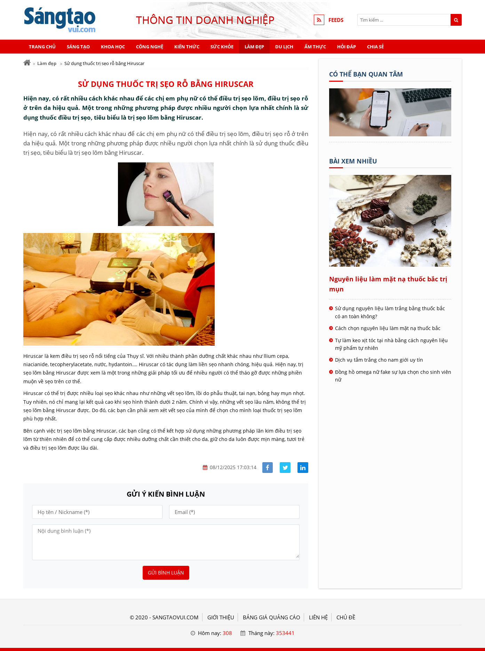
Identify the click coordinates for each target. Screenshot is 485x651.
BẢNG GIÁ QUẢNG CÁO (271, 617)
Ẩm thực (315, 46)
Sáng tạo (78, 46)
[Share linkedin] (302, 467)
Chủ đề (345, 617)
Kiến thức (186, 46)
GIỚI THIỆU (220, 617)
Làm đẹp (254, 46)
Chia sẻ (375, 46)
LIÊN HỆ (318, 617)
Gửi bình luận (166, 572)
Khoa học (113, 46)
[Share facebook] (267, 467)
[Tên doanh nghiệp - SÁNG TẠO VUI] (390, 134)
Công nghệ (149, 46)
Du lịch (284, 46)
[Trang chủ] (27, 63)
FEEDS (335, 19)
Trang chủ (42, 46)
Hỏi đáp (346, 46)
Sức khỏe (221, 46)
